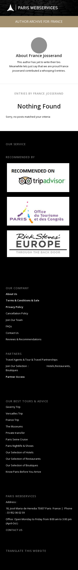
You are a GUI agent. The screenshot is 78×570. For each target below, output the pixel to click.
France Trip (12, 420)
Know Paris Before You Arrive (23, 471)
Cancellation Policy (17, 313)
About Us (11, 294)
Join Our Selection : (17, 366)
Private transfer (15, 433)
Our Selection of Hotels (20, 452)
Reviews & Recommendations (23, 339)
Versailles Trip (14, 413)
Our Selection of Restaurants (23, 459)
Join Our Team (14, 320)
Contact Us (12, 333)
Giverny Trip (13, 407)
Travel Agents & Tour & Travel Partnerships (32, 359)
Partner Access (15, 377)
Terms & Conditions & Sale (22, 300)
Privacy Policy (14, 307)
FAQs (9, 326)
